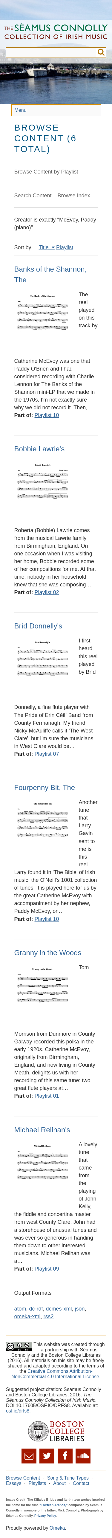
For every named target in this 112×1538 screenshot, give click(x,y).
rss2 (49, 1316)
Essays (14, 1483)
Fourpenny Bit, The (44, 787)
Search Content (33, 196)
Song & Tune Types (68, 1477)
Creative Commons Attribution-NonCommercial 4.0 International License (55, 1374)
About (59, 1483)
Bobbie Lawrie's (39, 449)
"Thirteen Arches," (53, 1505)
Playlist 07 (47, 754)
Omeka (57, 1528)
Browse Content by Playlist (46, 172)
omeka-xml (27, 1316)
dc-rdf (36, 1309)
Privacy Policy (45, 1515)
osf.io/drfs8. (18, 1410)
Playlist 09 (47, 1269)
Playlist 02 (47, 592)
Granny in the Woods (48, 953)
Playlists (37, 1483)
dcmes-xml (59, 1309)
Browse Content (23, 1477)
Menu (21, 110)
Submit (101, 52)
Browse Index (74, 196)
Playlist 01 (47, 1096)
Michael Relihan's (42, 1130)
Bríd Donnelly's (38, 626)
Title (44, 247)
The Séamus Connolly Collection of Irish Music (56, 33)
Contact (81, 1483)
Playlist (64, 247)
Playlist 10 (47, 415)
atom (20, 1309)
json (80, 1309)
